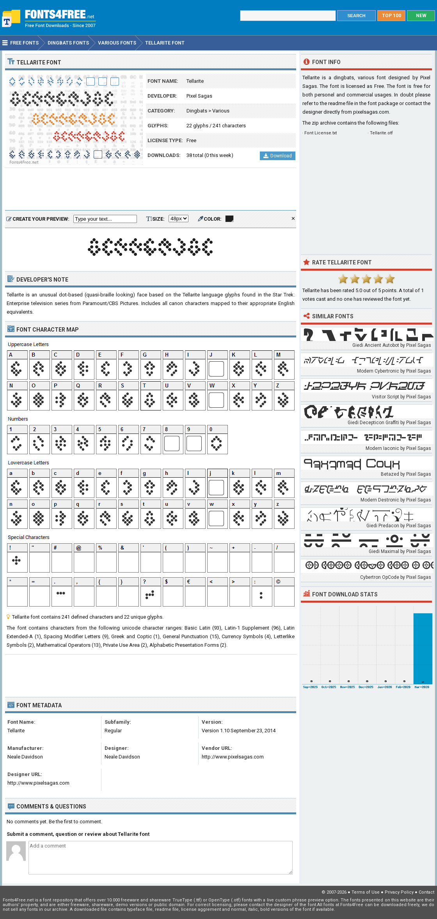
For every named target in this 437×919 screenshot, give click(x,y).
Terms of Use (366, 892)
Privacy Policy (399, 892)
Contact (426, 892)
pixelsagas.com (371, 112)
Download (277, 156)
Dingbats (197, 111)
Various (220, 111)
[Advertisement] (150, 189)
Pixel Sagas (199, 96)
